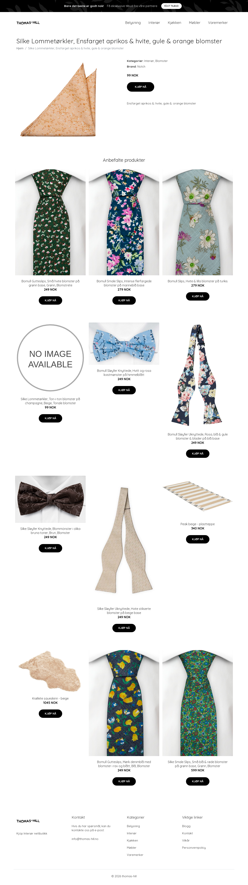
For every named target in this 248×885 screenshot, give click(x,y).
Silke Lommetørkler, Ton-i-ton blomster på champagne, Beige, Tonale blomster (50, 403)
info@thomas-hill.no (85, 841)
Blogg (186, 828)
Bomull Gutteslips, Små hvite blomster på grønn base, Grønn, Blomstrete (50, 285)
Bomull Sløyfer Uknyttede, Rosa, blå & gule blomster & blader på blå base (198, 438)
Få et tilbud (171, 5)
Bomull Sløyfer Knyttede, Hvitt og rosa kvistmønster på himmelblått (124, 375)
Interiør (154, 23)
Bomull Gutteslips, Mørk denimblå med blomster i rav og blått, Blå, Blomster (124, 766)
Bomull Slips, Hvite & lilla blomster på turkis (198, 283)
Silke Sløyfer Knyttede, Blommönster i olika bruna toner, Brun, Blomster (50, 533)
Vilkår (186, 842)
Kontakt (187, 835)
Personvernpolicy (194, 850)
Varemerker (218, 23)
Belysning (133, 23)
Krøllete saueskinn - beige (50, 700)
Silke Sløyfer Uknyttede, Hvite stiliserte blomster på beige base (124, 613)
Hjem (19, 50)
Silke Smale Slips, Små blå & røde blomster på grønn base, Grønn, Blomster (198, 766)
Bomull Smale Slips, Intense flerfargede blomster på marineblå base (124, 285)
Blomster (161, 63)
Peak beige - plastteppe (198, 526)
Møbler (194, 23)
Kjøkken (174, 23)
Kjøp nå (140, 88)
